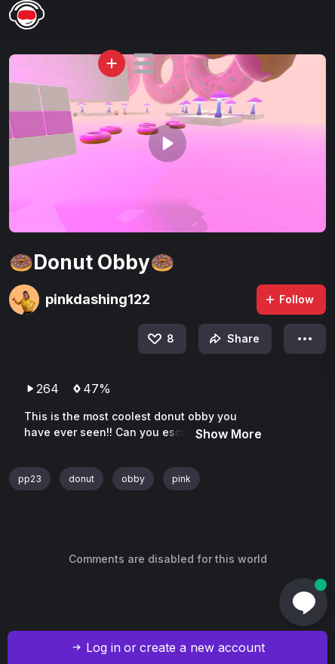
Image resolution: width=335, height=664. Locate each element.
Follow (289, 299)
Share (233, 339)
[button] (143, 63)
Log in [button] (103, 647)
